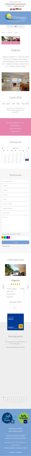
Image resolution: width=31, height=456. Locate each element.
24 (20, 159)
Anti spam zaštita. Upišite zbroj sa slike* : (11, 234)
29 (12, 162)
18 (24, 157)
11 (24, 155)
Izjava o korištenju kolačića (15, 431)
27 (4, 162)
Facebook (12, 452)
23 (16, 159)
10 (20, 155)
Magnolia (15, 280)
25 (24, 159)
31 (20, 162)
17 (20, 157)
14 (8, 157)
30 (16, 162)
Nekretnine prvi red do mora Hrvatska (15, 438)
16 (16, 157)
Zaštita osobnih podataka (15, 428)
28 (8, 162)
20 (4, 159)
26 (27, 159)
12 (27, 155)
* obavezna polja (6, 246)
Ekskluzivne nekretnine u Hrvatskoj (15, 435)
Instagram (19, 452)
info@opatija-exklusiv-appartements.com (15, 4)
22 (12, 159)
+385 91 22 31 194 (19, 6)
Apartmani (9, 32)
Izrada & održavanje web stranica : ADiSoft (15, 448)
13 (4, 157)
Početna (3, 32)
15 (12, 157)
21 (8, 159)
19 (27, 157)
